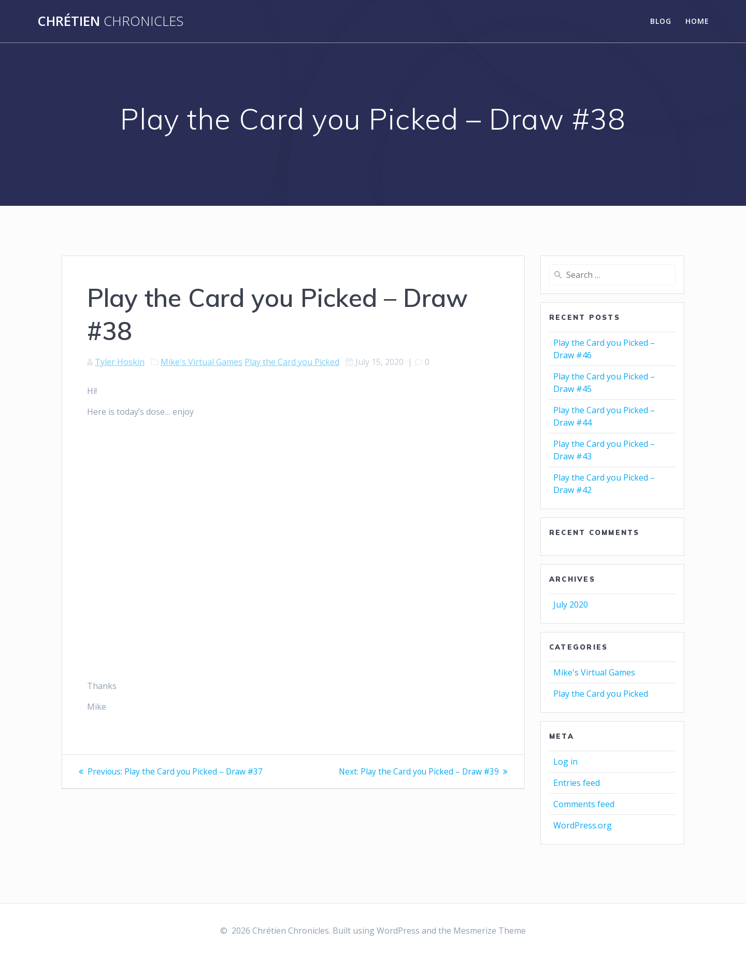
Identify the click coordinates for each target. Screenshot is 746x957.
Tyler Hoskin (120, 362)
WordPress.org (582, 825)
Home (697, 21)
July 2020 (570, 604)
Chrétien (110, 21)
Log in (565, 761)
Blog (660, 21)
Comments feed (583, 804)
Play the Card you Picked (292, 362)
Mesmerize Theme (489, 930)
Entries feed (576, 783)
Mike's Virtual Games (201, 362)
